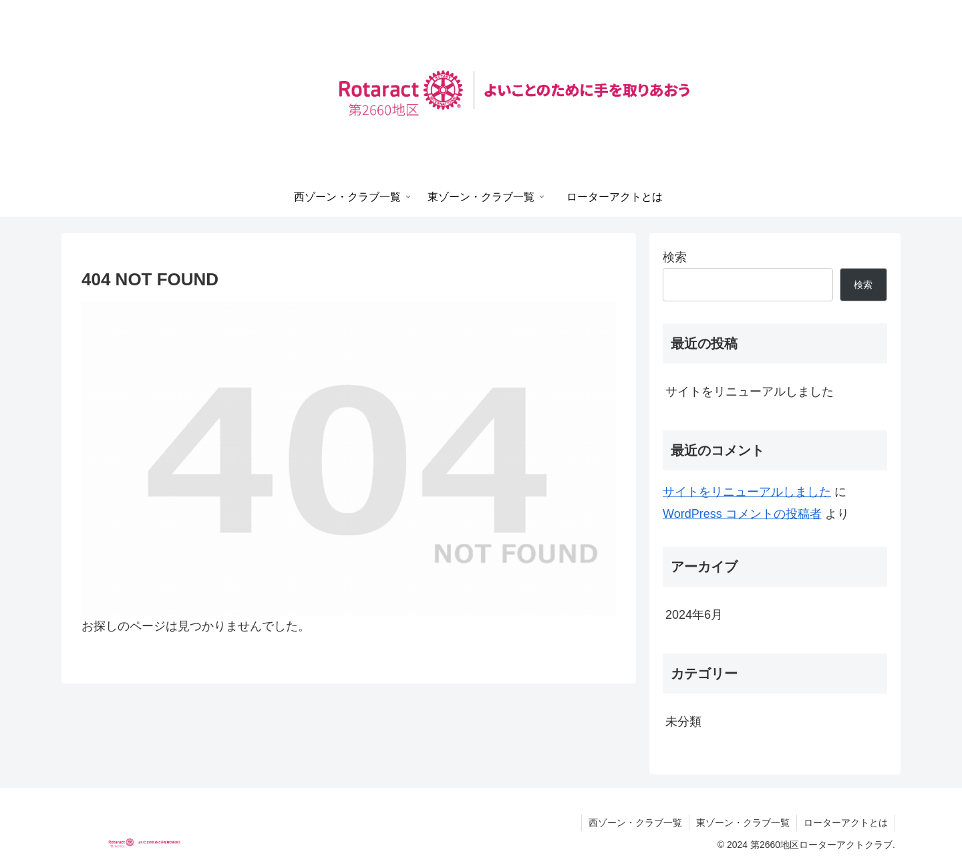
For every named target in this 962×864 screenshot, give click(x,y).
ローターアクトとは (846, 822)
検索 (675, 257)
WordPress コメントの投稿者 (742, 514)
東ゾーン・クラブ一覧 (743, 822)
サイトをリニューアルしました (749, 391)
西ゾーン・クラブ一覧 (635, 822)
